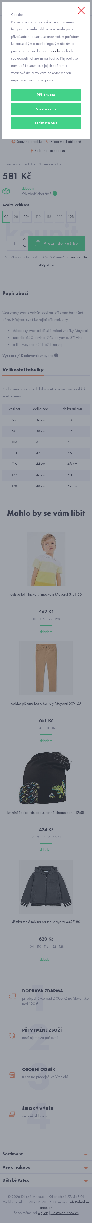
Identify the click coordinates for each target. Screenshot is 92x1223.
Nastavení (46, 108)
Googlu (54, 51)
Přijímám (46, 94)
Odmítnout (46, 122)
